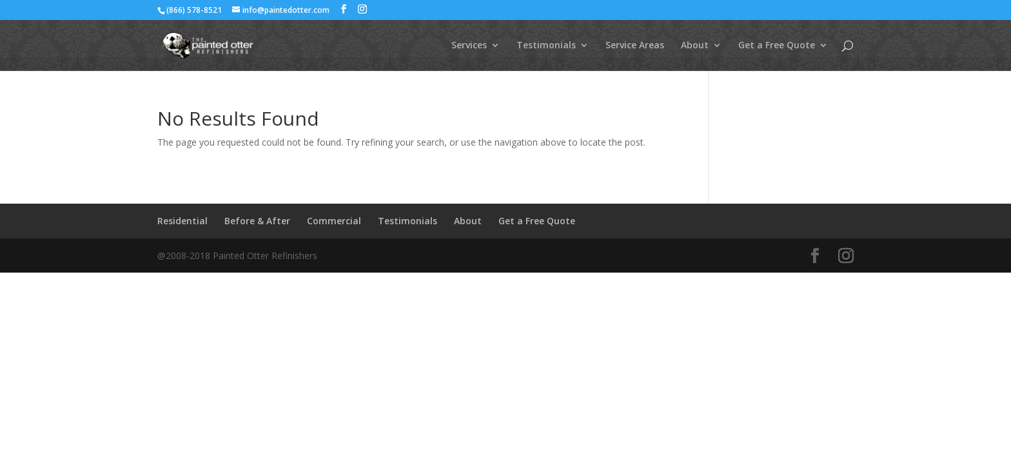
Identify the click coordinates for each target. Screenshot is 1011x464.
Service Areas (634, 46)
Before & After (257, 221)
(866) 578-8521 (194, 10)
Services (469, 46)
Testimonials (546, 46)
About (695, 46)
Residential (182, 221)
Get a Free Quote (776, 46)
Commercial (334, 221)
